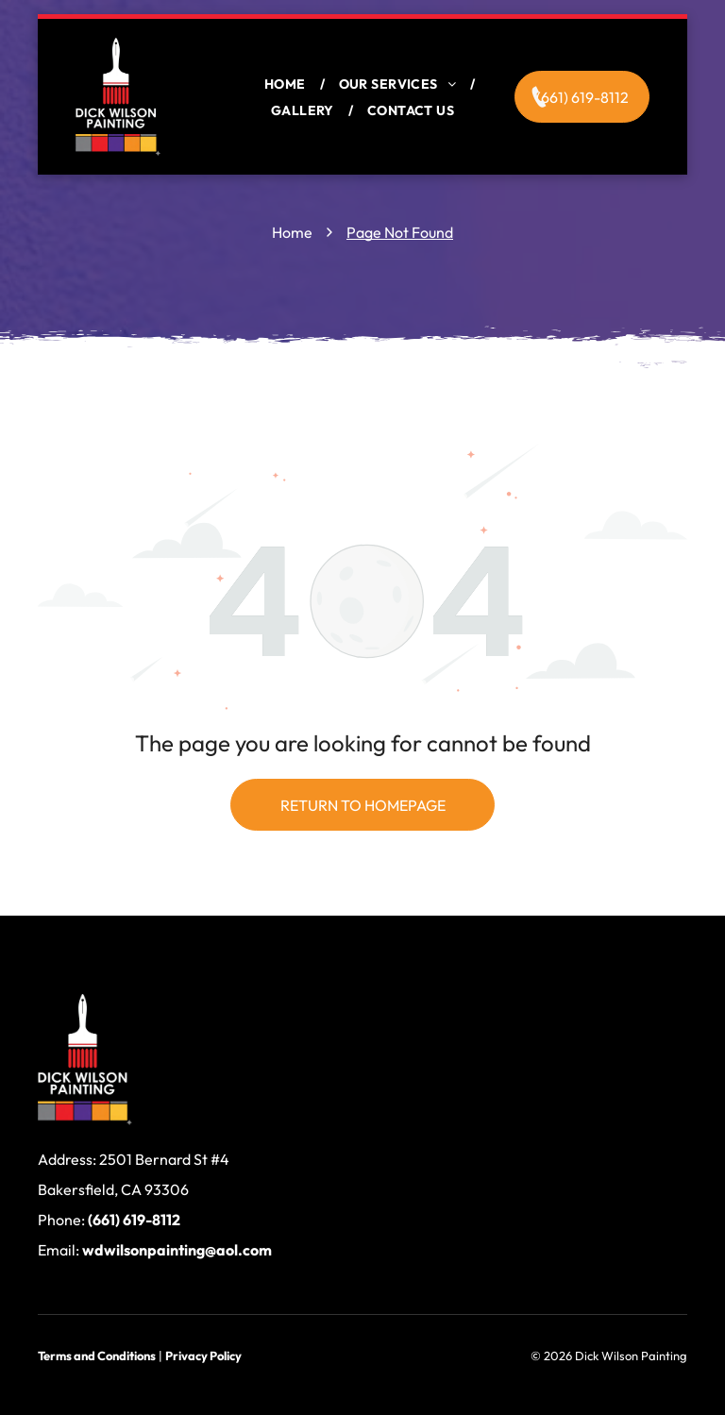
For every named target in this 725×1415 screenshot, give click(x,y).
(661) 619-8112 (134, 1219)
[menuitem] (287, 84)
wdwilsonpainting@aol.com (177, 1249)
